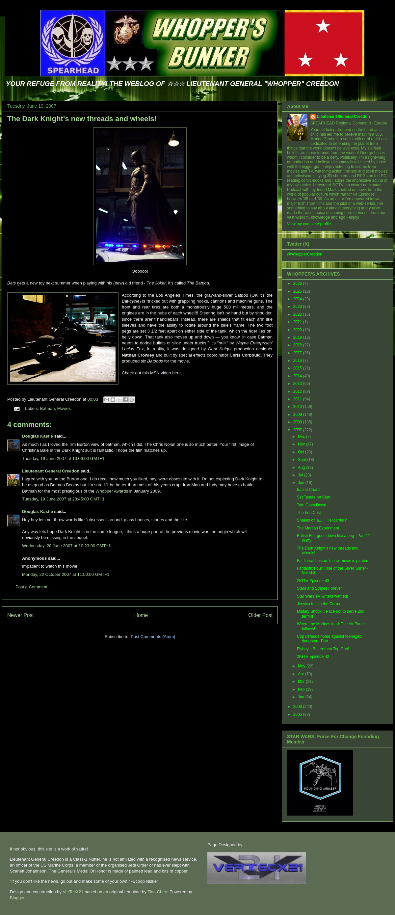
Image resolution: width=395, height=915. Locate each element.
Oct (301, 452)
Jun (301, 482)
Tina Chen (157, 891)
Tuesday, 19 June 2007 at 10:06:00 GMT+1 (63, 458)
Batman (47, 408)
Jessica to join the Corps (318, 604)
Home (141, 615)
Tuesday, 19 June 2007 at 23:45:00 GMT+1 (63, 499)
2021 (298, 322)
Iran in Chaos (308, 489)
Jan (301, 697)
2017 (298, 353)
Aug (302, 467)
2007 (298, 430)
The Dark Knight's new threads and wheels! (82, 119)
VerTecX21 (73, 891)
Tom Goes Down (311, 505)
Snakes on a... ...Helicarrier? (322, 520)
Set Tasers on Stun (313, 497)
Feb (302, 689)
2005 (298, 714)
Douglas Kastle (37, 436)
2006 (298, 706)
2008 (298, 422)
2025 (298, 291)
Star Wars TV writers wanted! (322, 596)
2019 (298, 337)
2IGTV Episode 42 (313, 656)
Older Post (260, 615)
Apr (301, 674)
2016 (298, 360)
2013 (298, 383)
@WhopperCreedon (304, 254)
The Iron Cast (309, 512)
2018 (298, 345)
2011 (298, 399)
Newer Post (20, 615)
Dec (302, 436)
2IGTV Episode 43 (313, 581)
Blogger (17, 897)
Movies (64, 408)
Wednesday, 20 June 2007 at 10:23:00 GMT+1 (66, 545)
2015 (298, 368)
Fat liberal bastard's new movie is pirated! (333, 560)
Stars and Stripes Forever (319, 588)
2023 (298, 306)
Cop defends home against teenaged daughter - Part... (329, 638)
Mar (302, 681)
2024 (298, 299)
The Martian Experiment (318, 528)
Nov (302, 444)
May (302, 666)
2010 (298, 406)
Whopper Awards (111, 491)
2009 (298, 414)
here (176, 372)
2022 (298, 314)
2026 (298, 283)
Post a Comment (31, 586)
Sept (302, 459)
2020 (298, 330)
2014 (298, 376)
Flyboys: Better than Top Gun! (323, 649)
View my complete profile (309, 224)
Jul (301, 475)
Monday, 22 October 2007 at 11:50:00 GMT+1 (65, 574)
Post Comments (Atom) (153, 636)
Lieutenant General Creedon (50, 471)
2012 (298, 391)
